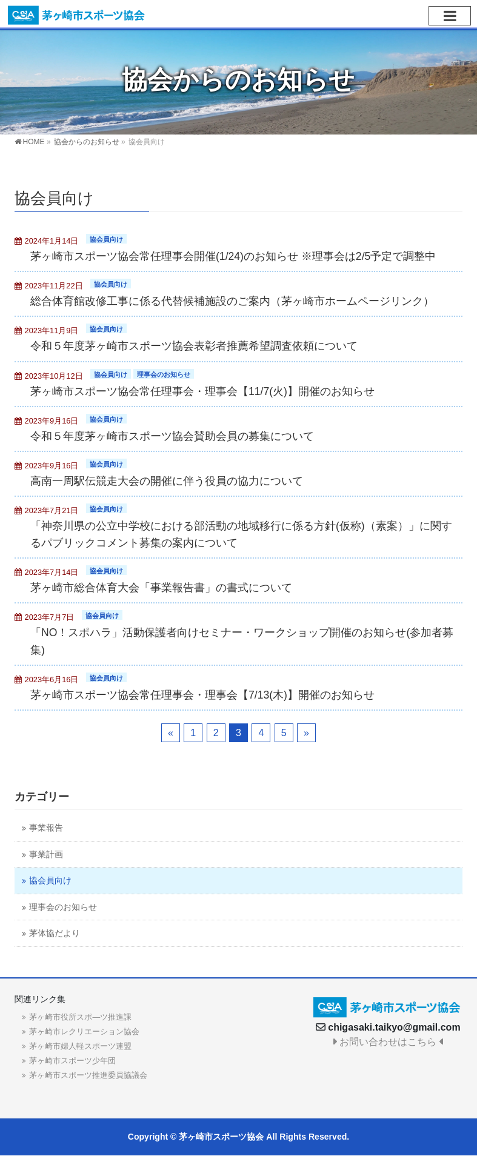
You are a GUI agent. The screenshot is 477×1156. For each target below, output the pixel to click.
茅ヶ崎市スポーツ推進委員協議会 (88, 1075)
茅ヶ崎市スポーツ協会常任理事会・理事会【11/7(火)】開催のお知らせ (202, 391)
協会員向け (106, 239)
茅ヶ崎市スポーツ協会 (221, 1136)
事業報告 (46, 827)
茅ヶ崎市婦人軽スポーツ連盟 (80, 1046)
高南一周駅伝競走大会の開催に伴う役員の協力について (166, 481)
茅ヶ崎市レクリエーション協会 (84, 1031)
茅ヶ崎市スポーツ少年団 (72, 1060)
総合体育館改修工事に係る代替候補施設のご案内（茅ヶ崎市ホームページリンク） (232, 301)
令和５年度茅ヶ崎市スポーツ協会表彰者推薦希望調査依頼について (194, 346)
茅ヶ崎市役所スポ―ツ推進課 (80, 1016)
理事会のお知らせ (163, 374)
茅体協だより (54, 933)
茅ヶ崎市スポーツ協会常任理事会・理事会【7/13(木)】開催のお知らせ (202, 695)
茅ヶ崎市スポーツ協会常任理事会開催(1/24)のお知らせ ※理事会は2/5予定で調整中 (233, 256)
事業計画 (46, 854)
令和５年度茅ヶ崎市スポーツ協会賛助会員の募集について (172, 436)
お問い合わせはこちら (388, 1042)
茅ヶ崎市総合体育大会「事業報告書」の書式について (161, 588)
